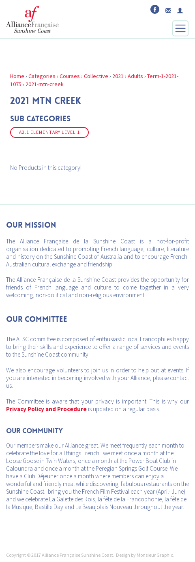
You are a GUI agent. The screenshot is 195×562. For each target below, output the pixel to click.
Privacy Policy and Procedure (46, 409)
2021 (118, 76)
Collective (96, 76)
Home (17, 76)
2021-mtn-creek (45, 84)
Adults (135, 76)
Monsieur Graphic (155, 555)
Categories (42, 76)
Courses (70, 76)
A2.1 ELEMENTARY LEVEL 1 (49, 132)
